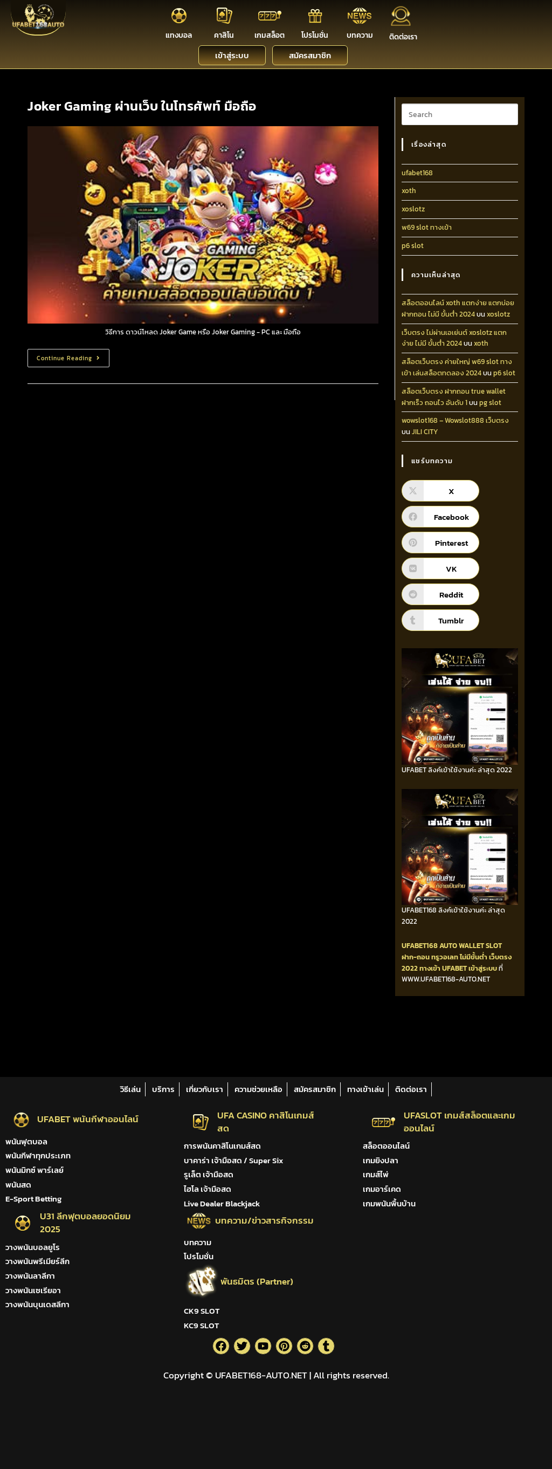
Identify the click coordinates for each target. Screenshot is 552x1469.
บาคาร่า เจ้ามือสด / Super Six (233, 1160)
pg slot (490, 402)
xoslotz (413, 209)
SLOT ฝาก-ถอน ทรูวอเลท (452, 951)
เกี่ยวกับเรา (204, 1089)
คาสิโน (224, 35)
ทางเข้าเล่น (365, 1089)
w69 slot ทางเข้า (427, 227)
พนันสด (18, 1184)
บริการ (163, 1089)
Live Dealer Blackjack (222, 1203)
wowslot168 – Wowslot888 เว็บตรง (455, 420)
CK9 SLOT (201, 1311)
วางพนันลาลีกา (30, 1275)
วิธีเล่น (130, 1089)
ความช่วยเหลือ (258, 1089)
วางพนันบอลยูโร (32, 1247)
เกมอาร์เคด (382, 1189)
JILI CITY (425, 432)
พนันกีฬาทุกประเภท (38, 1155)
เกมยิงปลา (380, 1160)
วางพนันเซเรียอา (33, 1290)
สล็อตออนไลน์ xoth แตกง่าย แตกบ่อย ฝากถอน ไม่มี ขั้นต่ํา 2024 (458, 308)
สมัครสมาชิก (315, 1089)
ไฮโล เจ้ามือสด (207, 1189)
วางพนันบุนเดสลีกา (37, 1304)
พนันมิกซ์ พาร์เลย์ (34, 1170)
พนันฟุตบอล (26, 1141)
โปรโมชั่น (314, 35)
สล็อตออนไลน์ (386, 1145)
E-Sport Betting (33, 1198)
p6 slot (413, 246)
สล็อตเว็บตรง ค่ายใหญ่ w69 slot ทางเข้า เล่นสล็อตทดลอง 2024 (457, 367)
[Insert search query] (460, 114)
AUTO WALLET (461, 946)
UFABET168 (420, 946)
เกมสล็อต (269, 35)
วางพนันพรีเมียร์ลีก (37, 1261)
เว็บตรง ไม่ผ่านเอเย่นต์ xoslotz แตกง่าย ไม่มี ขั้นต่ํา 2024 (454, 338)
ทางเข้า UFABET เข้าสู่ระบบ (458, 968)
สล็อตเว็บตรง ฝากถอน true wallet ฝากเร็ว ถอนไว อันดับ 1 (454, 397)
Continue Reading (73, 355)
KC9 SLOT (201, 1325)
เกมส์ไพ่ (376, 1174)
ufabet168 (417, 173)
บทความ (360, 35)
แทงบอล (178, 35)
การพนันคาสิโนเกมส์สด (222, 1145)
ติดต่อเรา (403, 37)
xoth (409, 191)
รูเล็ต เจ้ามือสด (208, 1174)
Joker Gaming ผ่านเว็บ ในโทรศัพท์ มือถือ (142, 106)
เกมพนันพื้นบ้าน (389, 1203)
